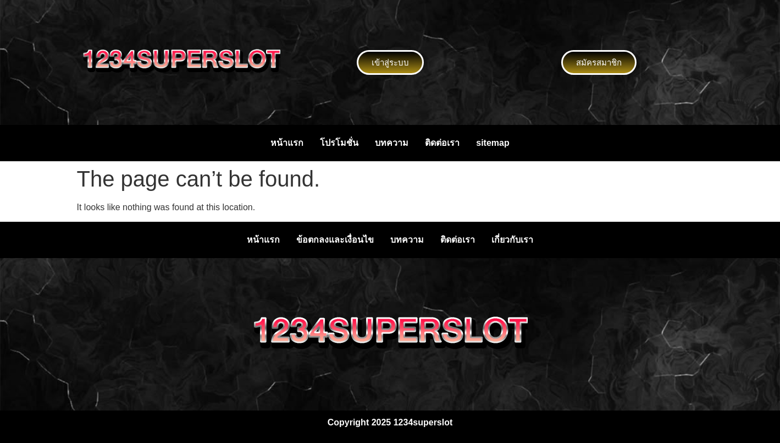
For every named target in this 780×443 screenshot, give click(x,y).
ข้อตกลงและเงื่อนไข (335, 239)
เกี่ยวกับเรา (512, 239)
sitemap (492, 142)
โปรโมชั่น (339, 142)
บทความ (391, 142)
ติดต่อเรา (442, 142)
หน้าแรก (286, 142)
